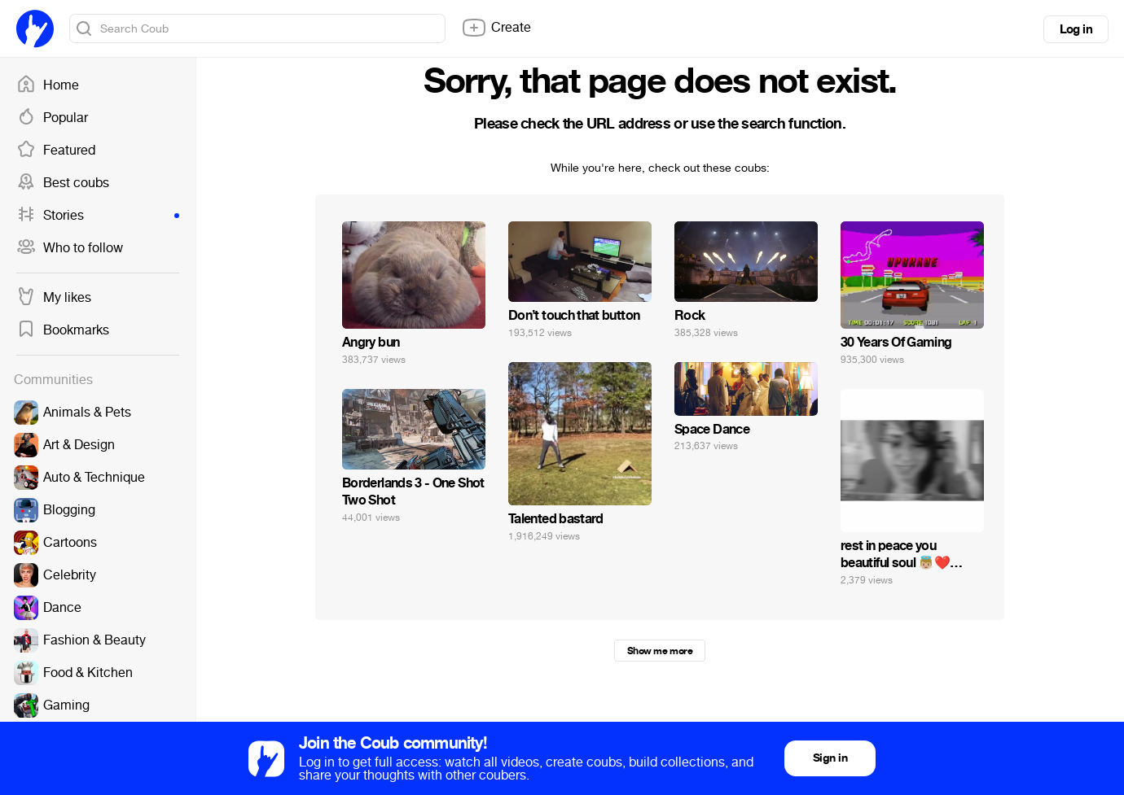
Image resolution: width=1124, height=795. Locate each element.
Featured (55, 150)
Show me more (659, 650)
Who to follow (69, 248)
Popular (52, 118)
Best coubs (62, 183)
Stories (97, 215)
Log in (1076, 29)
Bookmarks (62, 330)
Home (47, 85)
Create (496, 28)
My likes (53, 297)
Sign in (830, 758)
